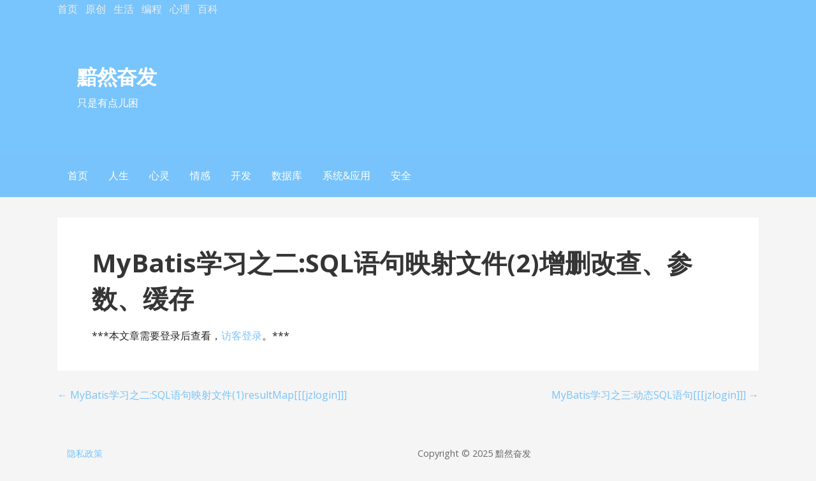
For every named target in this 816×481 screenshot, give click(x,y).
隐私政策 (85, 453)
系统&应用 (346, 175)
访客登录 (241, 336)
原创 (95, 9)
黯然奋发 (116, 76)
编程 (152, 9)
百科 (208, 9)
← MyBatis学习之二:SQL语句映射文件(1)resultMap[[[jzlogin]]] (202, 395)
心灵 (159, 175)
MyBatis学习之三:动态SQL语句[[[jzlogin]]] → (655, 395)
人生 (118, 175)
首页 (67, 9)
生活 (123, 9)
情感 (200, 175)
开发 (241, 175)
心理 (180, 9)
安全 (401, 175)
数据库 (287, 175)
